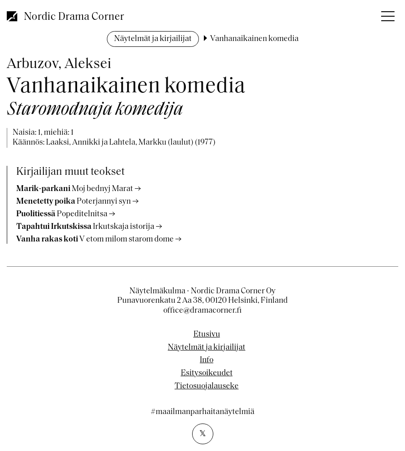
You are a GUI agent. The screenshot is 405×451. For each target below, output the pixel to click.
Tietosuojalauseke (207, 387)
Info (206, 360)
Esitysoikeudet (207, 373)
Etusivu (206, 335)
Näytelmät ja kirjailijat (153, 39)
